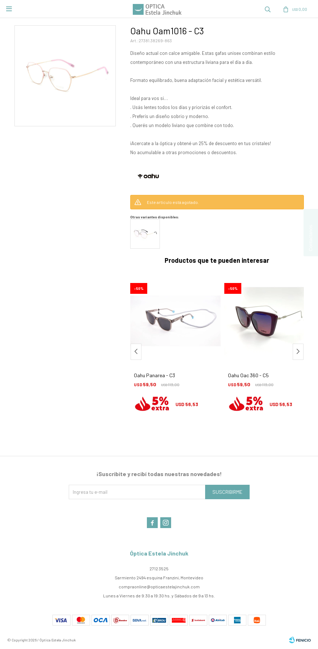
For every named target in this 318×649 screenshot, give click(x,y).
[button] (298, 352)
